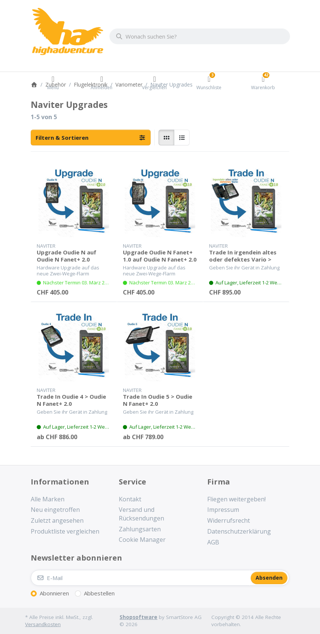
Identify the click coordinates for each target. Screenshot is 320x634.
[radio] (166, 137)
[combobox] (199, 36)
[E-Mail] (140, 578)
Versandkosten (43, 624)
